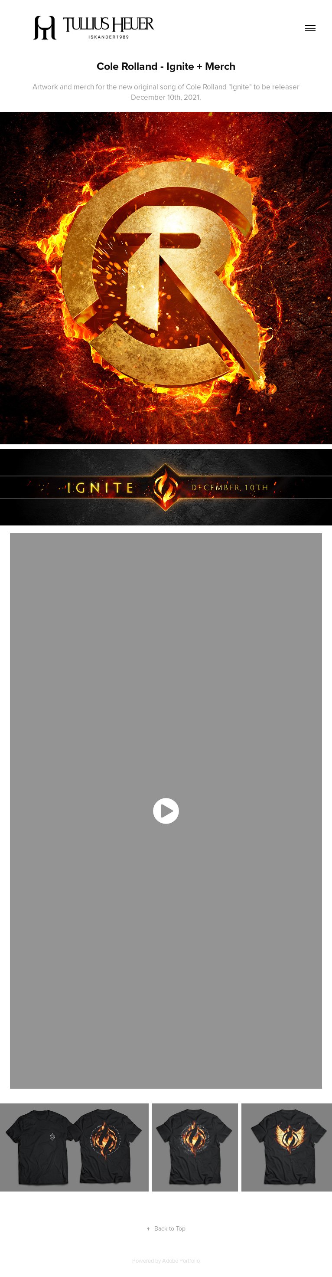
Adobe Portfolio (181, 1260)
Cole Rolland (206, 87)
